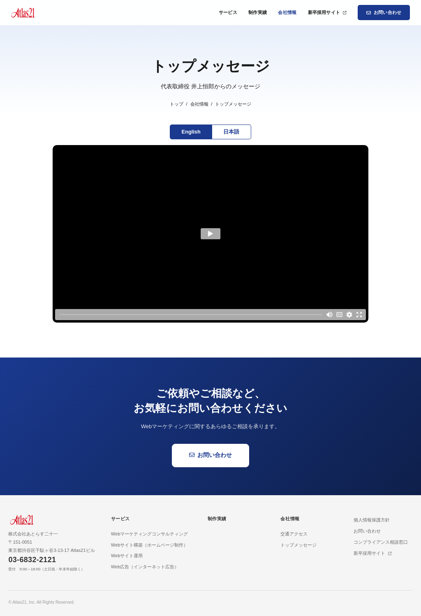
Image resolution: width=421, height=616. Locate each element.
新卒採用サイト (327, 12)
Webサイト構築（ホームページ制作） (149, 544)
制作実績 (257, 12)
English (191, 132)
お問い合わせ (383, 12)
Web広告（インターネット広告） (145, 566)
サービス (228, 12)
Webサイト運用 (127, 555)
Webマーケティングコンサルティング (149, 533)
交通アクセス (294, 533)
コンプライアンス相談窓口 (381, 542)
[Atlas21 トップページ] (23, 13)
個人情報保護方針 (372, 519)
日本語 (231, 132)
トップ (176, 104)
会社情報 (287, 12)
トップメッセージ (298, 544)
